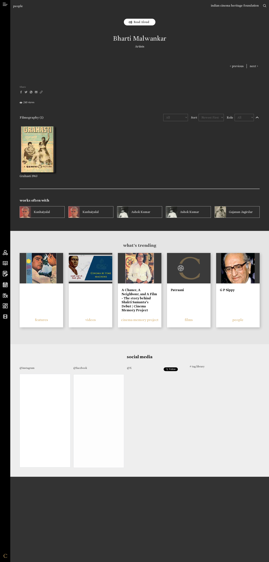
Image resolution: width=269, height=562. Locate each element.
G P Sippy (227, 290)
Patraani (177, 290)
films (189, 320)
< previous (237, 66)
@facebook (80, 368)
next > (254, 66)
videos (90, 320)
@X (129, 368)
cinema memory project (139, 320)
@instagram (27, 368)
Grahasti (25, 176)
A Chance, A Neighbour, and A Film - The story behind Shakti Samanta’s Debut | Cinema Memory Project (139, 300)
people (18, 6)
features (41, 320)
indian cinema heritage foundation (235, 5)
